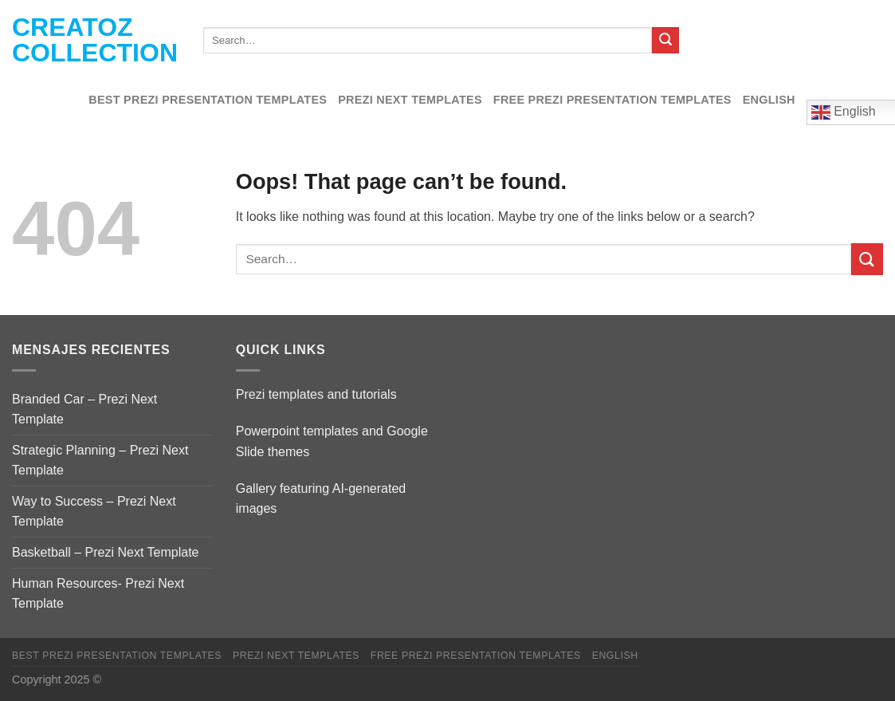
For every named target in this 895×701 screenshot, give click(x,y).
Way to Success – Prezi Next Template (94, 511)
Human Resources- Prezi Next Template (98, 594)
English (769, 99)
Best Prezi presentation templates (207, 99)
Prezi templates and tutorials (316, 394)
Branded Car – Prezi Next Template (84, 409)
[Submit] (665, 40)
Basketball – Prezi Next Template (105, 552)
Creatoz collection (95, 39)
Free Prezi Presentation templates (612, 99)
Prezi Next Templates (410, 99)
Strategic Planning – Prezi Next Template (100, 460)
